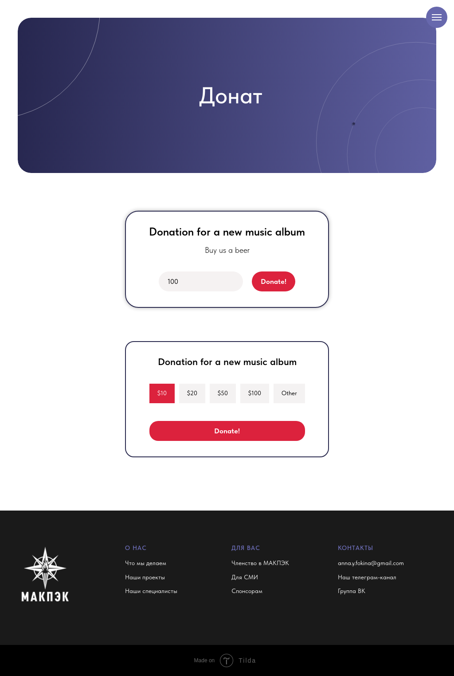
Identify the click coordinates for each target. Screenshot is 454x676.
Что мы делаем (145, 562)
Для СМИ (244, 577)
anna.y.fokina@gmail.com (371, 562)
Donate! (273, 281)
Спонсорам (246, 590)
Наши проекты (145, 577)
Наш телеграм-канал (367, 577)
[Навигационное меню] (437, 17)
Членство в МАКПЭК (260, 562)
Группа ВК (351, 590)
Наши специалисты (151, 590)
